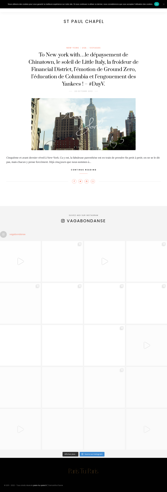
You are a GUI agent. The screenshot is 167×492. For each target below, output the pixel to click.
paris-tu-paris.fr (40, 485)
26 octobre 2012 (83, 91)
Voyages (95, 47)
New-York (72, 47)
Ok (156, 4)
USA (84, 47)
